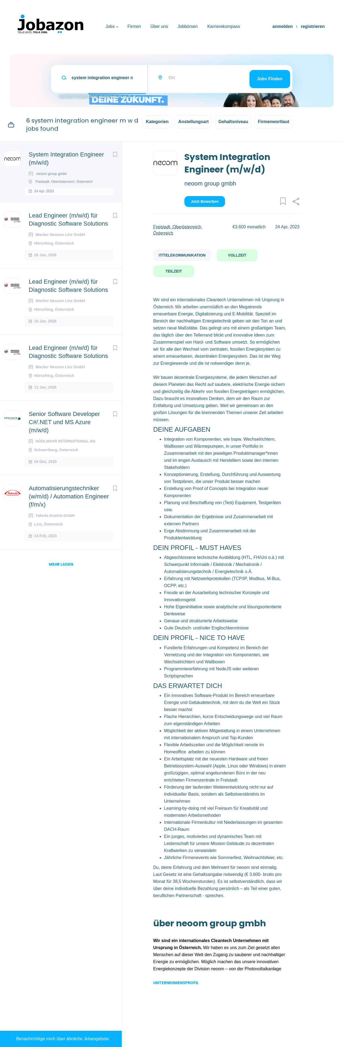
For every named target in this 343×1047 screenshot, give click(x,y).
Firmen (134, 26)
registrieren (313, 26)
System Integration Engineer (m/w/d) (66, 158)
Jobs (110, 26)
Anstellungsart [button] (193, 121)
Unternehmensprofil (175, 982)
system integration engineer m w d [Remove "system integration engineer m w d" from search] (94, 96)
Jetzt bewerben (205, 201)
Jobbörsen (188, 26)
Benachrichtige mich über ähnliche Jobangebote (62, 1038)
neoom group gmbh (210, 183)
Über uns (159, 26)
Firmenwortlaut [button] (273, 121)
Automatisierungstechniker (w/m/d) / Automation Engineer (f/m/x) (69, 501)
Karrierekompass (223, 26)
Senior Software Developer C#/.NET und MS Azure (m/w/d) (64, 427)
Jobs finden (269, 78)
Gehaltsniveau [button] (233, 121)
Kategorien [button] (157, 121)
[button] (296, 202)
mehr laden (61, 569)
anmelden (283, 26)
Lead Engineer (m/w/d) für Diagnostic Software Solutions (68, 224)
